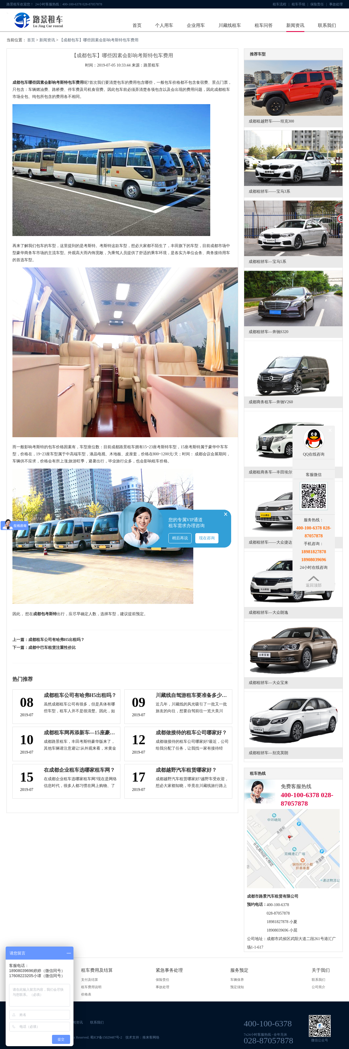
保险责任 (318, 4)
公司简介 (318, 987)
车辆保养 (237, 980)
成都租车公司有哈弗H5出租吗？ (56, 640)
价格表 (86, 994)
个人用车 (164, 25)
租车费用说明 (91, 987)
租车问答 (264, 25)
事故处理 (336, 4)
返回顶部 (314, 585)
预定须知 (237, 987)
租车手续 (300, 4)
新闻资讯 (295, 25)
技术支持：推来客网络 (142, 1037)
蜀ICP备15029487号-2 (106, 1037)
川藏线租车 (229, 25)
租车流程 (281, 4)
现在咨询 (207, 538)
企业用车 (196, 25)
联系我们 (327, 25)
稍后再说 (180, 538)
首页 (137, 25)
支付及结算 (89, 980)
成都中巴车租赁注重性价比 (52, 647)
